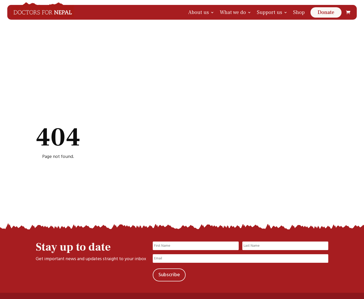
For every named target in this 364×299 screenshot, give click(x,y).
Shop (299, 12)
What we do (233, 12)
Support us (269, 12)
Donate (326, 12)
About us (198, 12)
